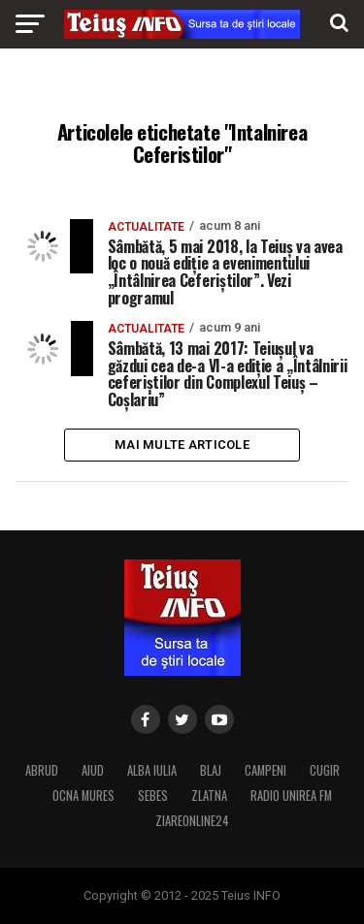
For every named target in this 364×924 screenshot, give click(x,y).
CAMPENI (265, 770)
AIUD (93, 770)
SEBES (153, 795)
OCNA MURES (83, 795)
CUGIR (325, 770)
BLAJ (210, 770)
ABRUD (41, 770)
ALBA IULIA (152, 770)
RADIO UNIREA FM (291, 795)
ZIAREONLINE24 (192, 821)
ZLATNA (209, 795)
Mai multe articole (182, 444)
